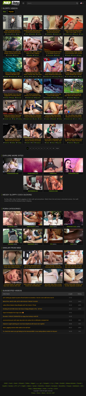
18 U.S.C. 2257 (51, 393)
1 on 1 (76, 119)
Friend (74, 55)
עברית (52, 383)
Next (57, 148)
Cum (14, 34)
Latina (35, 119)
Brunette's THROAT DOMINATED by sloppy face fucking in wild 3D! (20, 316)
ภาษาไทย (50, 388)
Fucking (8, 34)
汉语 (82, 386)
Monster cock (57, 34)
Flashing (70, 97)
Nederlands (76, 386)
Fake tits (7, 142)
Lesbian (48, 119)
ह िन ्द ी (17, 386)
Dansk (15, 383)
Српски (34, 386)
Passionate (50, 55)
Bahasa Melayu (37, 388)
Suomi (10, 383)
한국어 (56, 388)
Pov (40, 76)
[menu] (23, 3)
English (24, 386)
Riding (60, 119)
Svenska (10, 386)
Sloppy (79, 55)
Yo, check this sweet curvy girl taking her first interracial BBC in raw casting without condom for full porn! (30, 331)
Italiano (29, 386)
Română (62, 383)
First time (9, 55)
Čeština (27, 383)
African (53, 142)
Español (5, 386)
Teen (80, 76)
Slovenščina (62, 386)
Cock (81, 34)
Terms (38, 393)
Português (46, 383)
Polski (56, 383)
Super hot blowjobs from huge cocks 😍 (13, 312)
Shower (28, 142)
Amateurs (38, 142)
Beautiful (32, 34)
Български (54, 386)
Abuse (43, 393)
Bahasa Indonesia (70, 383)
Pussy (26, 34)
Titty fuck (36, 55)
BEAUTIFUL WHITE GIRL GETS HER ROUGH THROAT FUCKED (20, 301)
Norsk (44, 388)
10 (53, 148)
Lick (72, 76)
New (4, 11)
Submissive (49, 34)
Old (32, 76)
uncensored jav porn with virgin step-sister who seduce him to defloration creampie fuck (25, 320)
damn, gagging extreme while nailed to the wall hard (16, 327)
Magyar (33, 383)
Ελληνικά (21, 383)
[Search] (77, 3)
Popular (11, 11)
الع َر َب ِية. (39, 383)
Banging (30, 55)
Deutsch (48, 386)
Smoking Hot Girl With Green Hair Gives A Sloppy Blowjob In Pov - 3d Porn (22, 309)
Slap (18, 34)
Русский (79, 383)
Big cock (76, 34)
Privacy (33, 393)
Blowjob (68, 55)
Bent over (18, 97)
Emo (76, 76)
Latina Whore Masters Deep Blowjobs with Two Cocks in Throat (19, 305)
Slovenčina (41, 386)
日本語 (5, 383)
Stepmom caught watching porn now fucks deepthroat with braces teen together (24, 324)
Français (69, 386)
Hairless (13, 142)
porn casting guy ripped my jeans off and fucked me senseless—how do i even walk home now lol (28, 297)
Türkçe (30, 388)
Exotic (47, 142)
